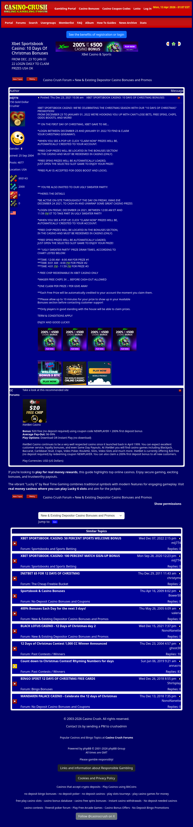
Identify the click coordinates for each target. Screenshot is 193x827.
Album (89, 23)
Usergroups (48, 23)
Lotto (136, 8)
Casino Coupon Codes (116, 8)
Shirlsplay (174, 683)
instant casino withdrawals (125, 800)
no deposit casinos (93, 794)
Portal (9, 23)
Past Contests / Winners (48, 654)
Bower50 (174, 595)
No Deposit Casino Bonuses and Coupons (60, 601)
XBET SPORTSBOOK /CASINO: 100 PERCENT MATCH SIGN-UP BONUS (70, 556)
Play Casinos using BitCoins (119, 787)
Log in (148, 8)
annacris (175, 665)
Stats (143, 23)
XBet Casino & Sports (96, 54)
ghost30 (175, 648)
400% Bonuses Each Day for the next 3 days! (53, 608)
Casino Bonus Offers (117, 807)
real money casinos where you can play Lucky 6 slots (47, 489)
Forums (21, 23)
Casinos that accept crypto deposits (78, 787)
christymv (174, 578)
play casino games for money (150, 794)
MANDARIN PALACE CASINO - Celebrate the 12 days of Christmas (69, 696)
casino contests (33, 807)
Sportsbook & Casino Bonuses (43, 591)
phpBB (87, 748)
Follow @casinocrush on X (96, 816)
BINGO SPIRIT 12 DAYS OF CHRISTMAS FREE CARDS (58, 678)
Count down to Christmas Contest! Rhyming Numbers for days (67, 661)
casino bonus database (58, 800)
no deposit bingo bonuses (40, 794)
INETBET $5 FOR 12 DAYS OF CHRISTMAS (50, 573)
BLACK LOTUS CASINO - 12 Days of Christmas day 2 (58, 626)
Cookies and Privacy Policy (96, 778)
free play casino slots (29, 800)
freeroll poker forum (57, 807)
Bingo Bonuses (42, 689)
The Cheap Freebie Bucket (49, 584)
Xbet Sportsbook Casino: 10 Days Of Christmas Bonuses (30, 48)
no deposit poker (69, 794)
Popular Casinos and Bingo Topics (81, 737)
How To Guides (106, 23)
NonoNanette (171, 630)
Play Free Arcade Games (88, 807)
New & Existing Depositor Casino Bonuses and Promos (113, 80)
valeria (176, 613)
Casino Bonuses (89, 8)
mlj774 (14, 98)
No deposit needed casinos (160, 800)
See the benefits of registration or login (96, 34)
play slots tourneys (118, 794)
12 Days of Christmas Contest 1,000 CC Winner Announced (64, 643)
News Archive (128, 23)
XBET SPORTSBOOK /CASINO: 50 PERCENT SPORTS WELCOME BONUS (71, 538)
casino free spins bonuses (90, 800)
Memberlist (66, 23)
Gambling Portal (65, 8)
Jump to (43, 522)
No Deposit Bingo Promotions (150, 807)
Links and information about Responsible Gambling (96, 768)
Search (33, 23)
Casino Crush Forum (57, 80)
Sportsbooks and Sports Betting (53, 549)
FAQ (79, 23)
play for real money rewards (56, 472)
